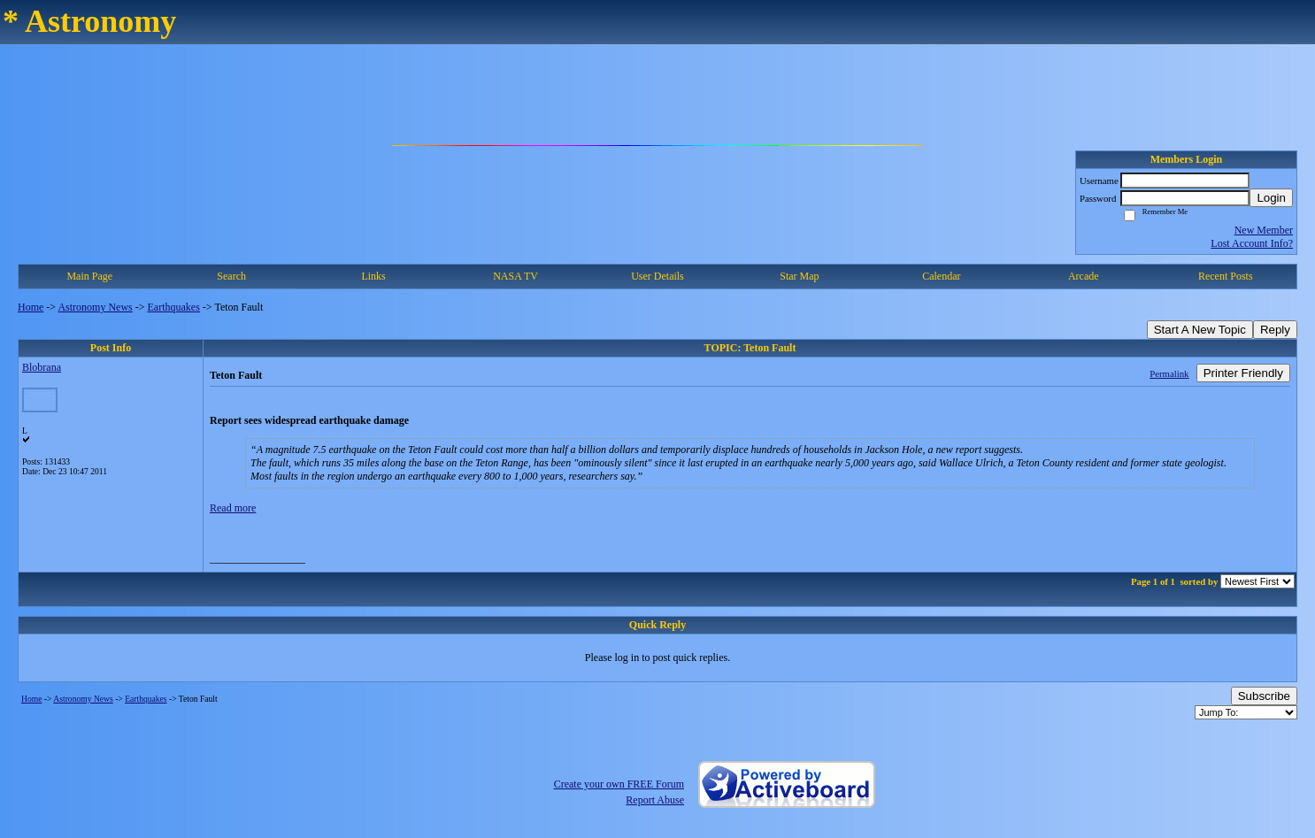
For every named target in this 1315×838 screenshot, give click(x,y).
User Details (657, 276)
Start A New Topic (1200, 329)
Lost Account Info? (1252, 243)
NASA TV (515, 276)
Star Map (799, 276)
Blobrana (41, 367)
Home (30, 307)
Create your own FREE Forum (619, 784)
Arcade (1083, 276)
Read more (233, 508)
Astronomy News (95, 307)
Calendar (941, 276)
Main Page (89, 276)
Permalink (1169, 373)
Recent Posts (1225, 276)
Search (231, 276)
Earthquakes (174, 307)
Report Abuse (655, 800)
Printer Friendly (1243, 373)
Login (1271, 197)
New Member (1263, 230)
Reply (1275, 329)
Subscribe (1264, 696)
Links (373, 276)
